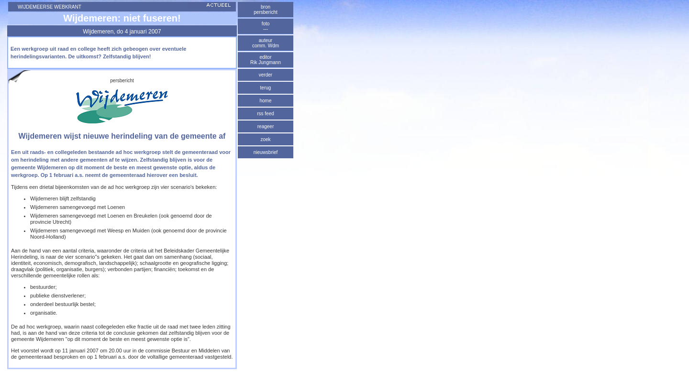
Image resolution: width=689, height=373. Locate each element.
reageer (265, 126)
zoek (265, 139)
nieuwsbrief (266, 152)
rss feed (265, 113)
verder (265, 74)
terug (265, 87)
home (265, 100)
